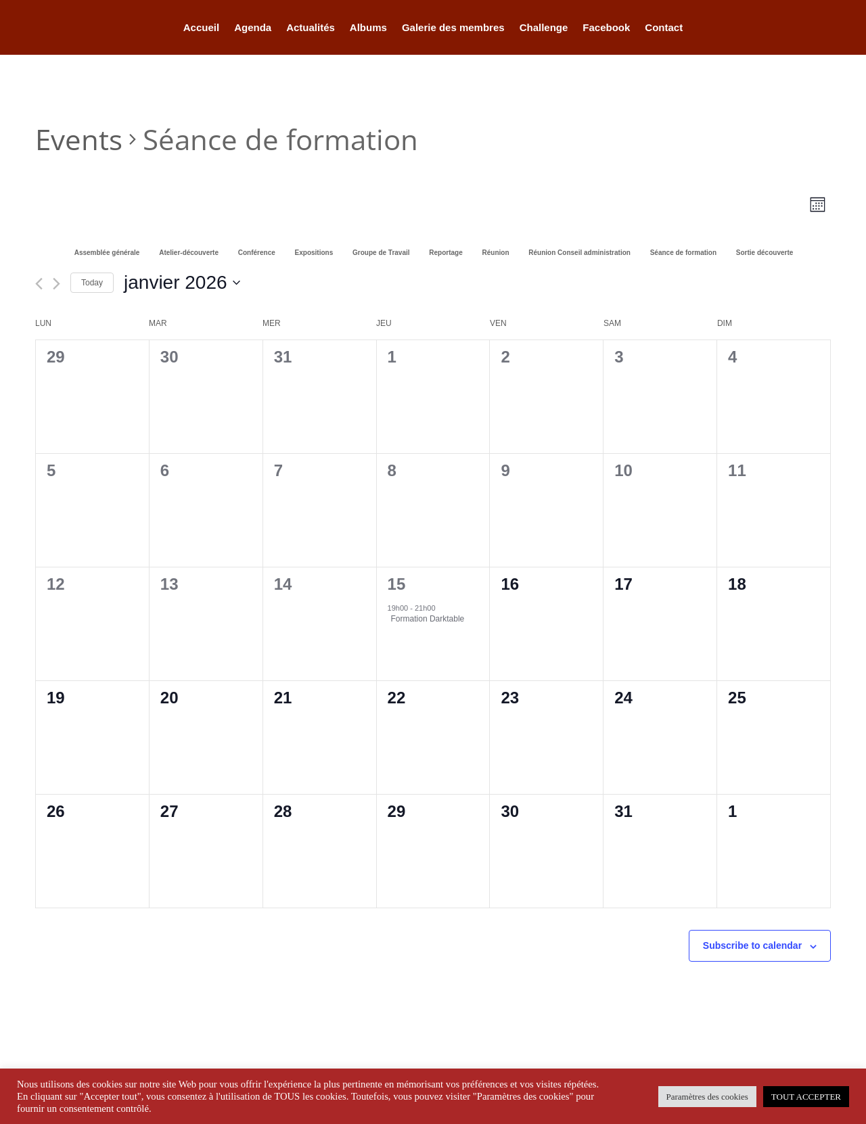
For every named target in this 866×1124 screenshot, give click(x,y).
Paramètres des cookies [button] (707, 1097)
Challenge (544, 28)
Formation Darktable (428, 619)
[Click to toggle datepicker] (182, 282)
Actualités (310, 28)
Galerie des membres (453, 28)
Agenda (252, 28)
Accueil (201, 28)
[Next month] (56, 283)
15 (397, 584)
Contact (664, 28)
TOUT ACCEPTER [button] (806, 1097)
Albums (368, 28)
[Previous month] (39, 283)
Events (78, 139)
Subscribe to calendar (752, 945)
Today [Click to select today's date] (92, 282)
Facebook (606, 28)
